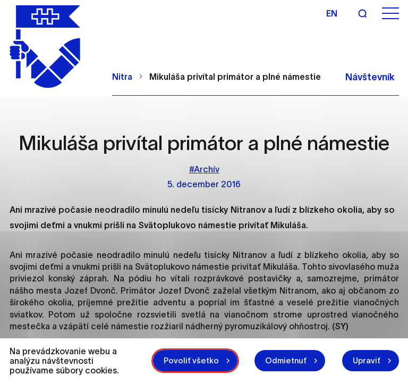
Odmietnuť (286, 360)
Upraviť (366, 360)
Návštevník (370, 77)
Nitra (122, 76)
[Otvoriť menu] (390, 13)
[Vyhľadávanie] (362, 13)
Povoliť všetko (191, 360)
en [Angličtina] (331, 13)
